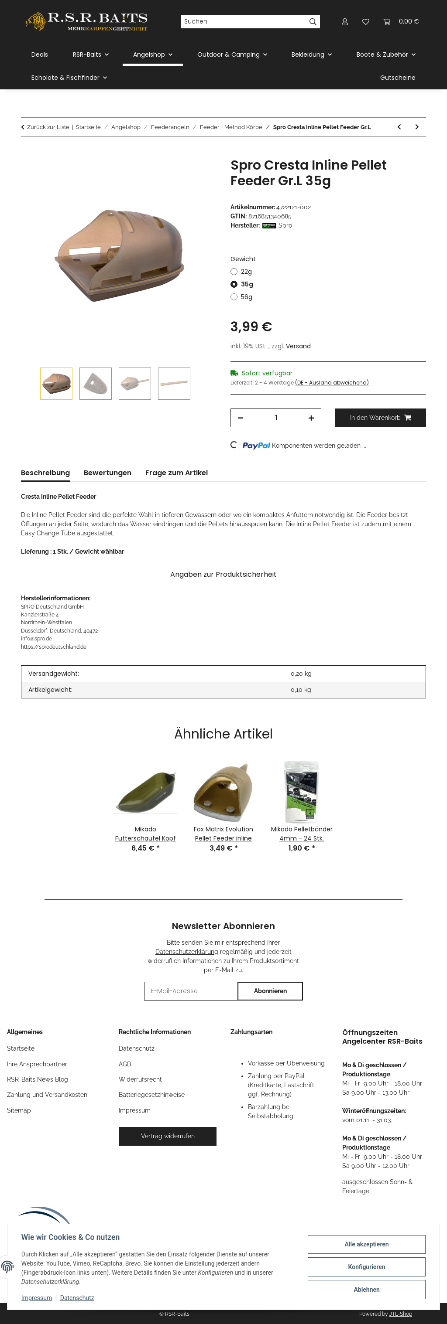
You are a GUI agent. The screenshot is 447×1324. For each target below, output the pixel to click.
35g (247, 284)
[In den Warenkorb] (28, 152)
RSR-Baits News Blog (37, 1079)
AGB (125, 1064)
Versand (298, 346)
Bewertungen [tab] (107, 473)
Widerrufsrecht (140, 1079)
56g (246, 297)
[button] (344, 22)
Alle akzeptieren (366, 1244)
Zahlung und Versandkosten (47, 1094)
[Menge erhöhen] (311, 418)
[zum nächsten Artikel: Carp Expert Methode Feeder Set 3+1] (417, 127)
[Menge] (276, 418)
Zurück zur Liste (48, 127)
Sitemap (19, 1110)
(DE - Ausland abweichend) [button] (332, 382)
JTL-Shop (400, 1314)
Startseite (20, 1048)
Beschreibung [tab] (45, 473)
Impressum (36, 1297)
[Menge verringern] (240, 418)
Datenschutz (77, 1297)
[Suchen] (243, 21)
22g (246, 271)
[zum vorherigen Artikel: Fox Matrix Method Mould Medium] (399, 127)
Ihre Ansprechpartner (37, 1064)
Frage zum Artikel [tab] (176, 473)
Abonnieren (270, 990)
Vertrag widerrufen (168, 1136)
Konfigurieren (366, 1266)
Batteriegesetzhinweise (152, 1094)
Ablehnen (366, 1289)
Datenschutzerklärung (186, 951)
